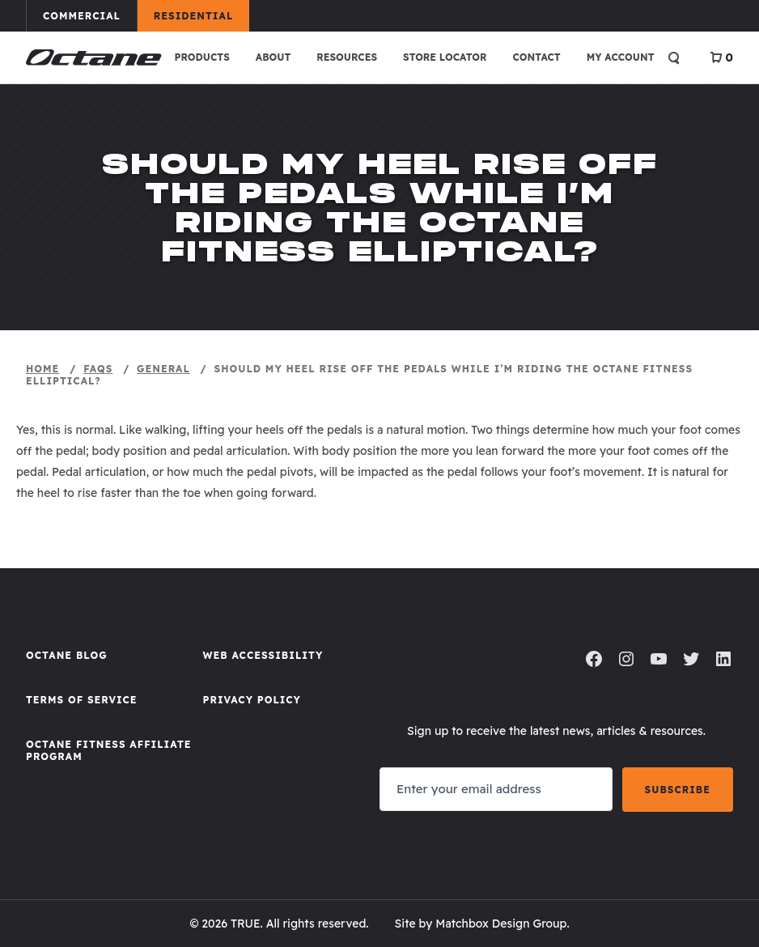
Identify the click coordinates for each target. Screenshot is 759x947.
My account (621, 57)
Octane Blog (67, 655)
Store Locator (444, 57)
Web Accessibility (263, 655)
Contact (536, 57)
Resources (346, 57)
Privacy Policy (252, 700)
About (273, 57)
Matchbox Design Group (500, 923)
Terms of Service (82, 700)
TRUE (246, 923)
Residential (201, 15)
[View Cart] (721, 57)
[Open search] (674, 57)
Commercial (89, 15)
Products (202, 57)
